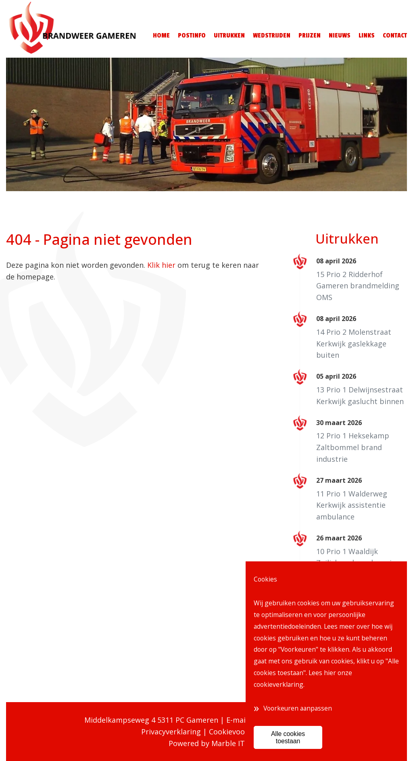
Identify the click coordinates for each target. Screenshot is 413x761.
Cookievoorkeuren (240, 731)
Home (161, 35)
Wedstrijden (271, 35)
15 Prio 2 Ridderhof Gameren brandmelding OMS (357, 285)
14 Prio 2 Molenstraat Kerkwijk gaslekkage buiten (353, 343)
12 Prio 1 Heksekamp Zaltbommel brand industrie (352, 447)
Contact (395, 35)
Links (367, 35)
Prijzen (309, 35)
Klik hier (161, 265)
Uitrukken (229, 35)
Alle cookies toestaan (288, 737)
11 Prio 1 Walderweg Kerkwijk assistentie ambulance (351, 505)
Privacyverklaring (171, 731)
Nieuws (339, 35)
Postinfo (192, 35)
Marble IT (228, 743)
